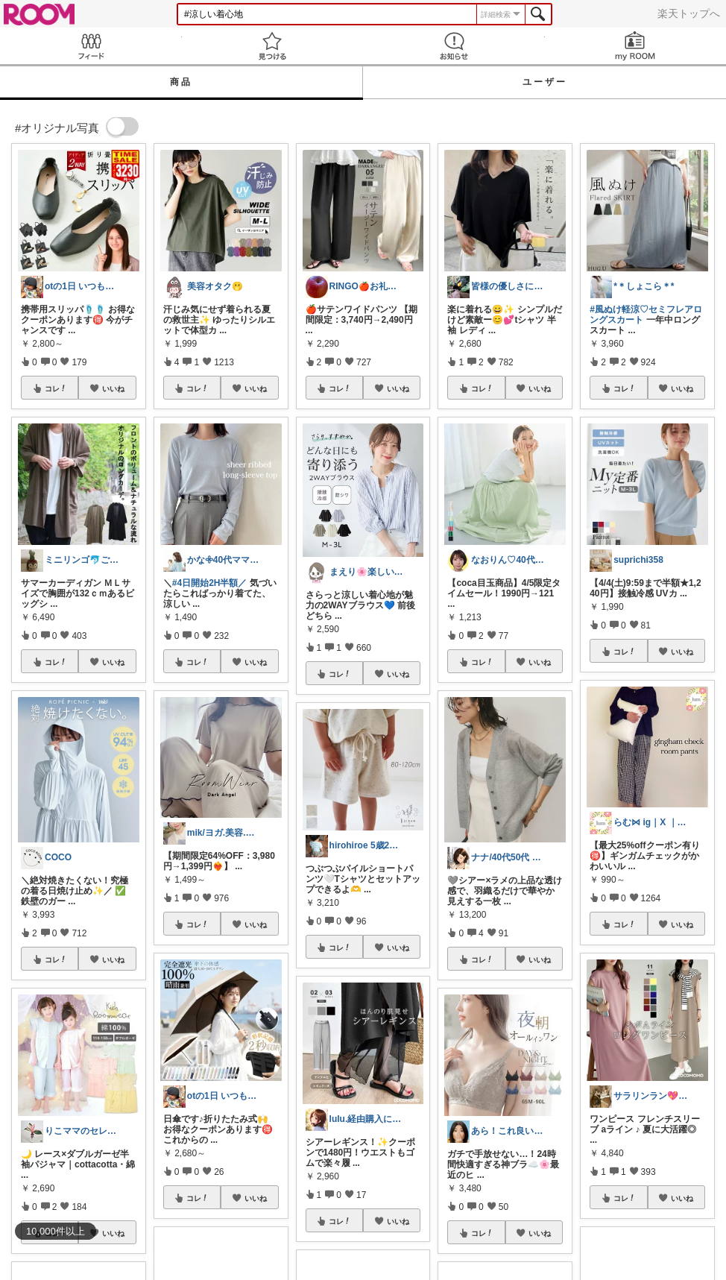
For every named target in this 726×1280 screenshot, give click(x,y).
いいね (113, 388)
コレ (56, 388)
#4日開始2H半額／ (209, 583)
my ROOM (636, 46)
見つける (273, 46)
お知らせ (454, 46)
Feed (91, 46)
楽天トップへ (688, 13)
